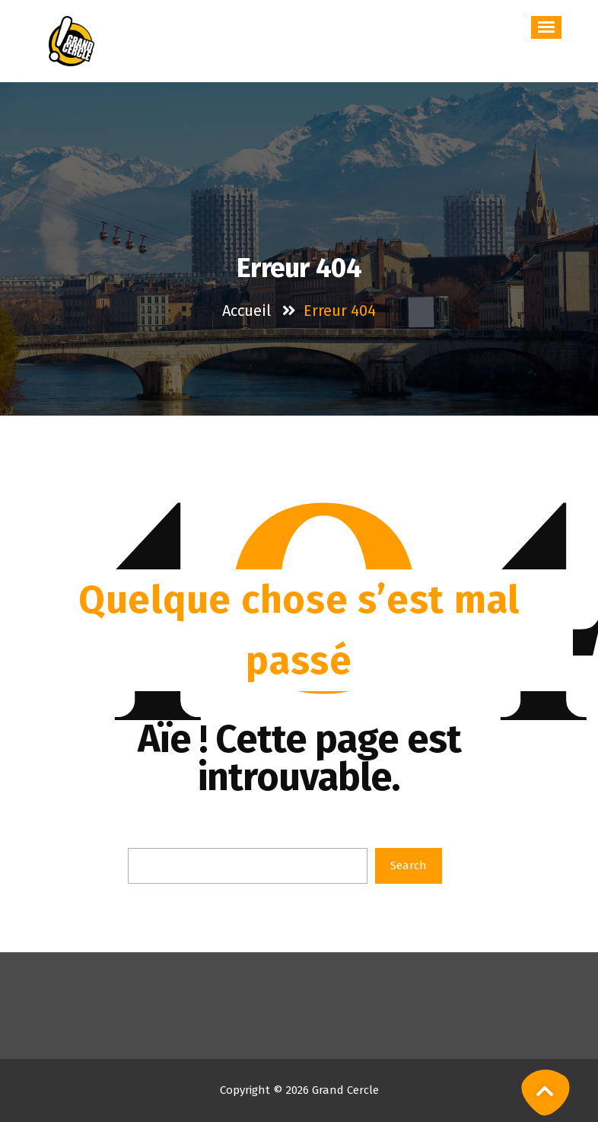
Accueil (246, 310)
